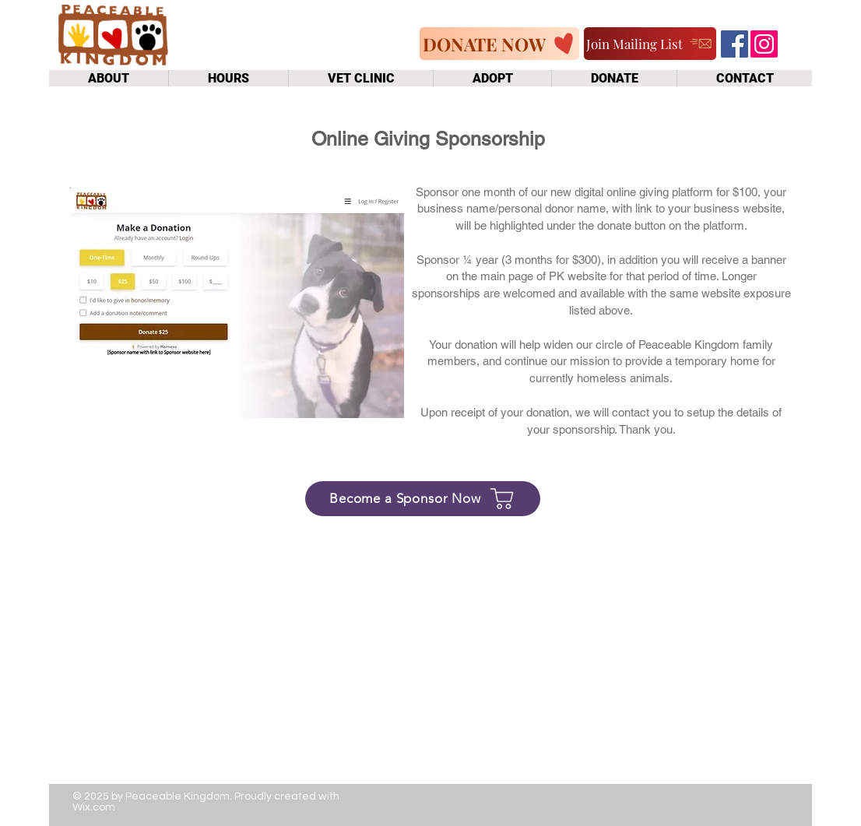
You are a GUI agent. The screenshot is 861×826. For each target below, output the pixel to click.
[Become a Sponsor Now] (422, 498)
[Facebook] (734, 44)
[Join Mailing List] (650, 43)
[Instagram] (764, 44)
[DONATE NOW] (499, 43)
